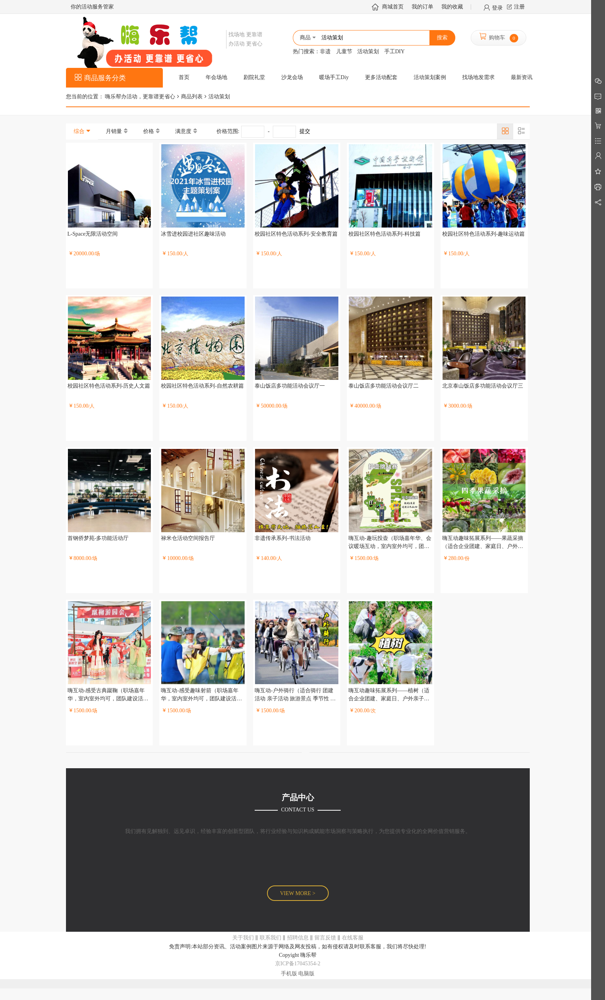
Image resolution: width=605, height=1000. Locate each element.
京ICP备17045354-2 (297, 963)
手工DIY (394, 51)
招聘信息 (298, 938)
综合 (79, 131)
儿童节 (344, 51)
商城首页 (393, 7)
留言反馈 (325, 938)
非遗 (325, 51)
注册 (519, 7)
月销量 (114, 131)
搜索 (442, 37)
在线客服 (352, 938)
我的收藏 (452, 7)
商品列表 (192, 96)
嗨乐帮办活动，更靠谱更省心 (140, 96)
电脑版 (306, 973)
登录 (497, 7)
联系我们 (270, 938)
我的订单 (422, 7)
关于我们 (243, 938)
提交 (304, 131)
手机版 (289, 973)
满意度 (183, 131)
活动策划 (368, 51)
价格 (148, 131)
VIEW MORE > (298, 893)
